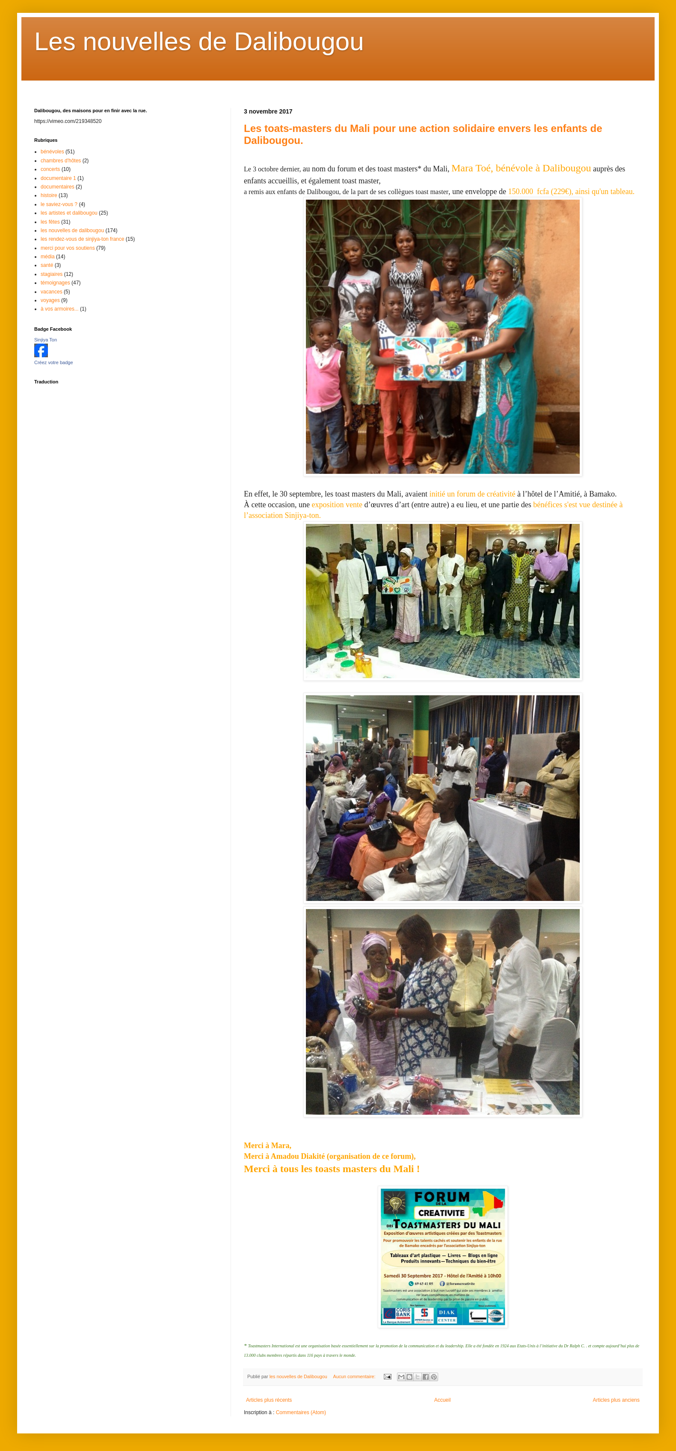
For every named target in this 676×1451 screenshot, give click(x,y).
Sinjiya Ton (45, 339)
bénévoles (52, 152)
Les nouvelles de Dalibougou (199, 41)
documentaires (57, 187)
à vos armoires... (60, 309)
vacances (51, 292)
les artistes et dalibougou (69, 213)
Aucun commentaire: (355, 1376)
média (48, 257)
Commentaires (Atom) (301, 1412)
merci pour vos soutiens (68, 248)
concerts (50, 169)
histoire (49, 195)
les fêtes (50, 222)
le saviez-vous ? (59, 204)
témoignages (55, 283)
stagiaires (51, 274)
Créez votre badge (53, 362)
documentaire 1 (58, 178)
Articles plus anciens (616, 1400)
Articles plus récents (269, 1400)
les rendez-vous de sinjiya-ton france (82, 239)
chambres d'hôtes (61, 161)
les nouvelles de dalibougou (72, 230)
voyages (50, 300)
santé (47, 265)
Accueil (442, 1400)
